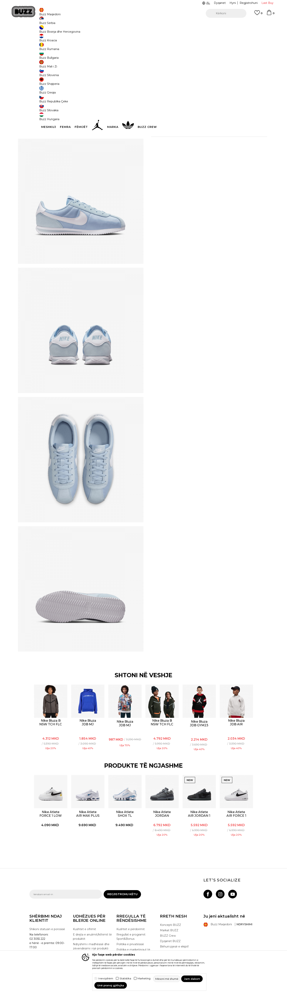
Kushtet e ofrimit (84, 907)
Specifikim (201, 119)
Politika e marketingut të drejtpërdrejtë (133, 930)
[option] (143, 25)
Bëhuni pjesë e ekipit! (174, 924)
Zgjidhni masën (162, 70)
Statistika (125, 978)
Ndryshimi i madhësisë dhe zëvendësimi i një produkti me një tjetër (91, 926)
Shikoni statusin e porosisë (47, 907)
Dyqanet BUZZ (170, 919)
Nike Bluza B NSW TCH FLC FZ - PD (51, 699)
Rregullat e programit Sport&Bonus (130, 915)
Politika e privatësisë (130, 922)
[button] (226, 13)
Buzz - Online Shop (40, 31)
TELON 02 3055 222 (66, 25)
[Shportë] (270, 14)
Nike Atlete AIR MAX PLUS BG (88, 791)
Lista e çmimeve (127, 948)
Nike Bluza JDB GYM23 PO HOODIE (199, 700)
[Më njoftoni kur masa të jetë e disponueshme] (157, 77)
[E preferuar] (258, 14)
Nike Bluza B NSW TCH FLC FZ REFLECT (162, 699)
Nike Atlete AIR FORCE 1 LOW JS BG (236, 791)
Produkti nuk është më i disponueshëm (184, 95)
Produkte (59, 31)
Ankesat (78, 936)
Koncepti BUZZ (170, 903)
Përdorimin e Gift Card (131, 942)
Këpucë (71, 31)
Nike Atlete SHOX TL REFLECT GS (125, 791)
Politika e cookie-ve (129, 937)
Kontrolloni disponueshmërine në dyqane (201, 131)
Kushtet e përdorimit (130, 907)
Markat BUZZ (169, 908)
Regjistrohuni (249, 3)
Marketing (144, 978)
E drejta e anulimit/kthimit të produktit (92, 915)
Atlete (81, 31)
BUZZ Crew (168, 913)
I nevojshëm (105, 978)
